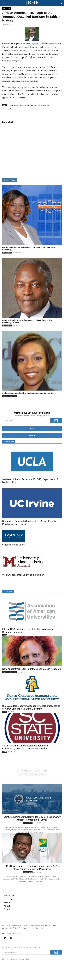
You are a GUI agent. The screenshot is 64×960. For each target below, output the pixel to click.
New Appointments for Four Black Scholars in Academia (31, 669)
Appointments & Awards (9, 396)
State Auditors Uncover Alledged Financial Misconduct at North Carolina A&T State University (31, 707)
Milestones (6, 8)
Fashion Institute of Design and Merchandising (22, 105)
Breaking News (7, 252)
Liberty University (43, 105)
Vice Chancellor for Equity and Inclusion (23, 574)
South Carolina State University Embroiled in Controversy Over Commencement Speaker (25, 747)
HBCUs (5, 635)
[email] (26, 420)
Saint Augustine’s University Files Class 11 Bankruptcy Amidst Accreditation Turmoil (32, 818)
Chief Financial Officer (13, 544)
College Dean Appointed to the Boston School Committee (28, 393)
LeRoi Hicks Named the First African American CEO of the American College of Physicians (32, 867)
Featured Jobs (9, 442)
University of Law (8, 109)
